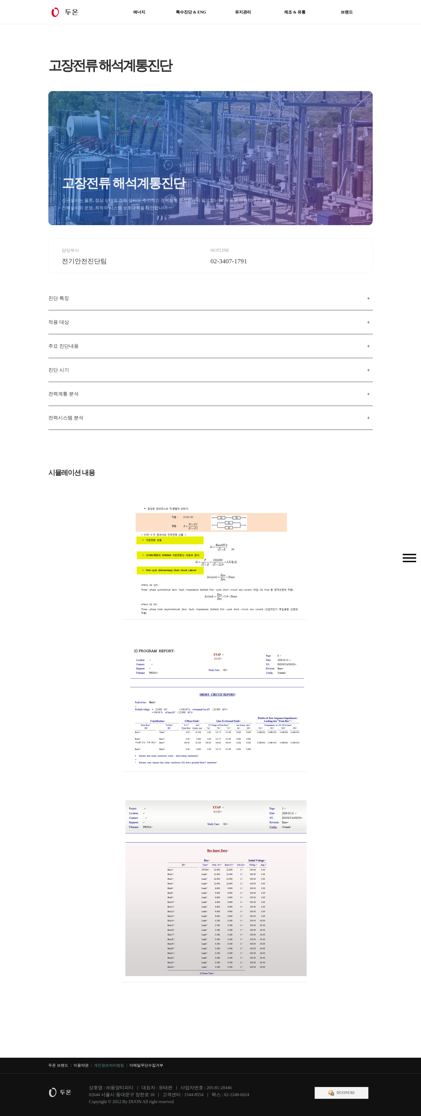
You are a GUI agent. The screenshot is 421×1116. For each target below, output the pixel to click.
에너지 (139, 12)
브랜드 (347, 12)
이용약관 (81, 1065)
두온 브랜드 (58, 1065)
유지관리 (243, 12)
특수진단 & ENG (191, 12)
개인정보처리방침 (109, 1065)
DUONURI (346, 1093)
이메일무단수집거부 (146, 1065)
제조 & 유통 (295, 12)
